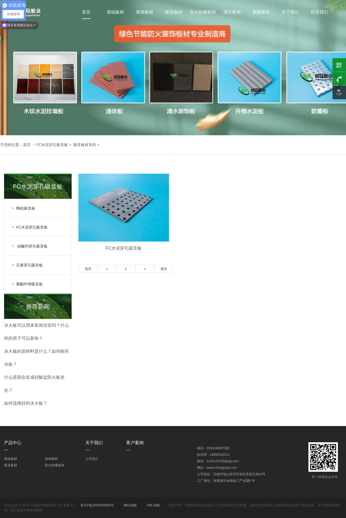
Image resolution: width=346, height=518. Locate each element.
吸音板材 (173, 12)
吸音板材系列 (84, 145)
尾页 (164, 269)
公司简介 (91, 459)
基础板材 (115, 12)
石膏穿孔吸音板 (27, 265)
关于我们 (290, 12)
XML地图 (153, 505)
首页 (86, 12)
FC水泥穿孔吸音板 (52, 145)
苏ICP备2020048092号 (97, 505)
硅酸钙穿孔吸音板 (29, 246)
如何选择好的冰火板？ (25, 403)
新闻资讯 (261, 12)
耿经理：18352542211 (213, 455)
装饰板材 (144, 12)
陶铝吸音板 (23, 208)
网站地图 (130, 505)
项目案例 (232, 12)
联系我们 (319, 12)
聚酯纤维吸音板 (27, 284)
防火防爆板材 (203, 12)
